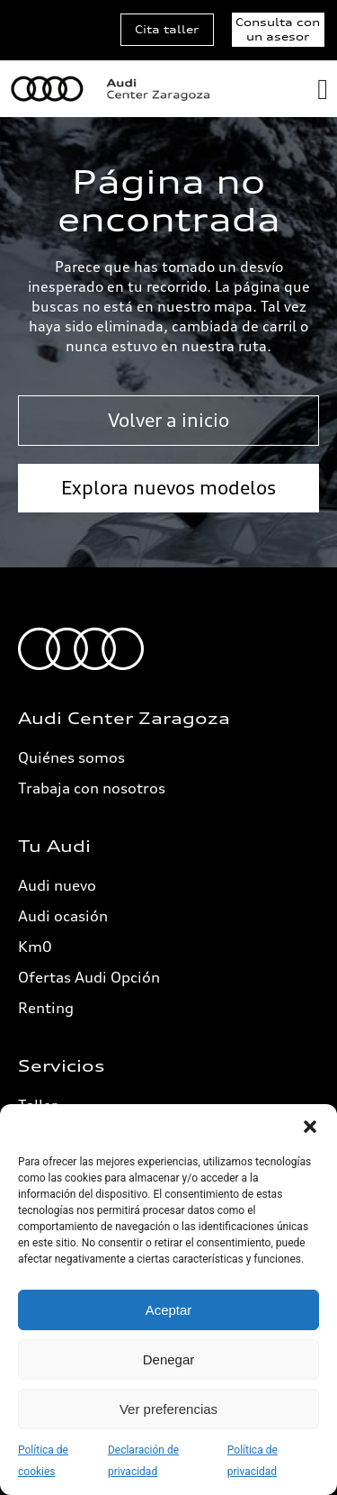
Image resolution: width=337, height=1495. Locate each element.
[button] (310, 1127)
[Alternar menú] (322, 89)
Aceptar (169, 1310)
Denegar (169, 1359)
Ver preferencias (168, 1409)
